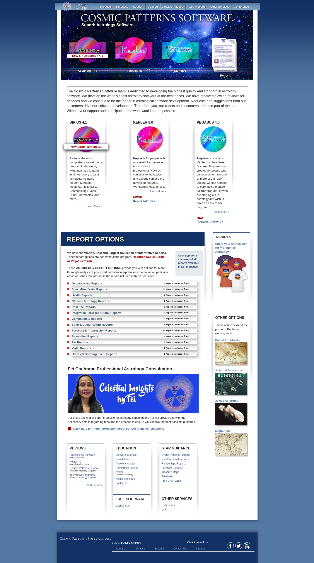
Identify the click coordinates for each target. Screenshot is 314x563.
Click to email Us (197, 542)
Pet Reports (130, 342)
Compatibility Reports (130, 318)
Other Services (219, 6)
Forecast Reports (172, 467)
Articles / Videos (172, 6)
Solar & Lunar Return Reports (130, 324)
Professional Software (82, 454)
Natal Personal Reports (175, 459)
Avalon (119, 472)
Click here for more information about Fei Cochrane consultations (118, 428)
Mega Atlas (231, 443)
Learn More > (94, 206)
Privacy (140, 548)
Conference (241, 6)
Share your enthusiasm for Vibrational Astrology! (231, 268)
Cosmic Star (123, 505)
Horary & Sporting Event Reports (130, 354)
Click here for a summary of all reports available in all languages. (188, 261)
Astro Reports (196, 6)
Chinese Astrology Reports (130, 301)
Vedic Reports (130, 348)
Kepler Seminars (125, 478)
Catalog (153, 6)
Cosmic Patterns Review (84, 468)
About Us (121, 548)
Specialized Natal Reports (130, 289)
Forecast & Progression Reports (130, 330)
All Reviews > (94, 485)
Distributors (168, 505)
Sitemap (200, 548)
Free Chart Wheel (172, 480)
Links (165, 509)
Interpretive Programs (82, 474)
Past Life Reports (130, 307)
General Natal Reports (130, 283)
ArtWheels (168, 476)
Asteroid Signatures (231, 383)
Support (138, 6)
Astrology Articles (126, 463)
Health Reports (130, 295)
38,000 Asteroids (231, 413)
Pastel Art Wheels (231, 352)
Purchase (122, 6)
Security (159, 548)
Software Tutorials (126, 454)
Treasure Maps (170, 472)
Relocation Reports (130, 336)
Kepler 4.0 (76, 461)
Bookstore (121, 483)
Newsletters (122, 459)
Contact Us (179, 548)
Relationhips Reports (174, 463)
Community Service (127, 467)
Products (106, 6)
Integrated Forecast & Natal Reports (130, 313)
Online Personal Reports (176, 454)
